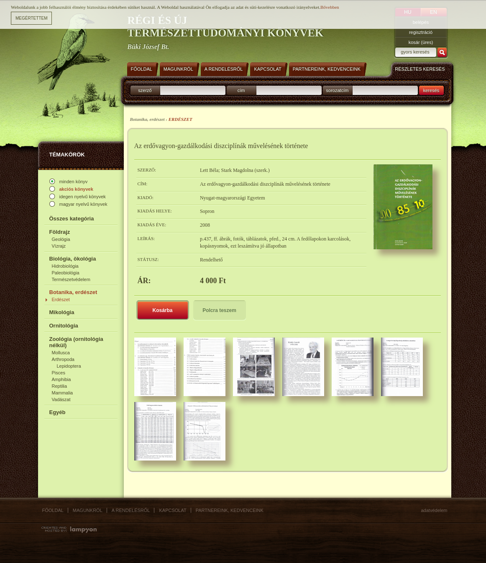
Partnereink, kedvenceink (229, 510)
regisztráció (420, 32)
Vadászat (61, 399)
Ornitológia (63, 325)
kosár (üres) (421, 42)
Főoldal (53, 510)
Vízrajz (59, 245)
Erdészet (61, 299)
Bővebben (329, 7)
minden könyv (73, 181)
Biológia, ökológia (72, 259)
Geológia (61, 239)
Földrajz (59, 232)
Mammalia (62, 392)
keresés (431, 90)
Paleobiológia (65, 272)
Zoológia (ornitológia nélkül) (76, 342)
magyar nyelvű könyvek (83, 204)
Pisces (58, 372)
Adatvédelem (434, 510)
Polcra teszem (219, 310)
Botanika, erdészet (73, 292)
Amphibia (61, 379)
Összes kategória (71, 218)
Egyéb (57, 412)
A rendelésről (131, 510)
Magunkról (87, 510)
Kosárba (162, 310)
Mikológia (61, 312)
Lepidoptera (69, 366)
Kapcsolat (172, 510)
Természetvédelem (71, 279)
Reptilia (59, 386)
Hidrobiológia (65, 266)
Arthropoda (63, 359)
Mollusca (61, 352)
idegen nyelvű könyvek (82, 196)
